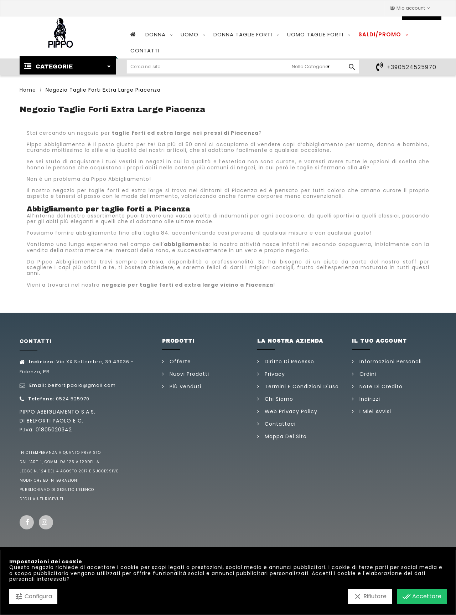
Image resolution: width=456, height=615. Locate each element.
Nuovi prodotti (188, 374)
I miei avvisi (374, 411)
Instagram (46, 522)
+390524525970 (411, 67)
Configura (33, 596)
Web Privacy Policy (290, 411)
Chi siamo (278, 399)
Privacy (274, 374)
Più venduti (184, 386)
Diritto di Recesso (288, 361)
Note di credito (380, 386)
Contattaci (279, 423)
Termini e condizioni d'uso (301, 386)
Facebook (27, 522)
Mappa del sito (285, 436)
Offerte (179, 361)
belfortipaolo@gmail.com (82, 385)
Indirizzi (369, 399)
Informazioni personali (390, 361)
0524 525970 (72, 398)
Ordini (367, 374)
